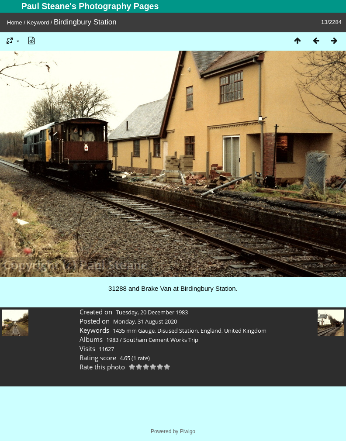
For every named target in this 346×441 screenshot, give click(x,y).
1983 (112, 340)
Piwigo (187, 431)
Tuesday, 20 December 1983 (152, 312)
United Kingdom (245, 330)
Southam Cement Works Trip (160, 340)
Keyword (38, 22)
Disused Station (177, 330)
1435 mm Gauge (134, 330)
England (211, 330)
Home (14, 22)
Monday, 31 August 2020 (145, 321)
